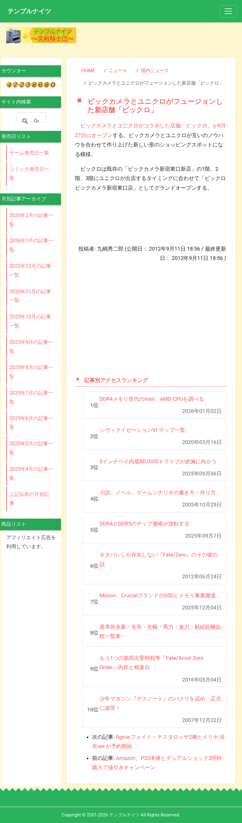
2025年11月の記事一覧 (30, 296)
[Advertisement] (161, 36)
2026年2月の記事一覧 (31, 219)
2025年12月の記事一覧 (30, 270)
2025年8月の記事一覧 (31, 371)
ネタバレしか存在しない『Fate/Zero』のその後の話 (159, 559)
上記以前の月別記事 (29, 498)
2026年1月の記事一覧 (31, 245)
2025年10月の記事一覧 (30, 321)
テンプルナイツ (29, 11)
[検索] (36, 121)
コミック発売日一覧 (29, 173)
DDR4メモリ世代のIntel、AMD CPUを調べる (152, 399)
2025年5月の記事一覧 (31, 448)
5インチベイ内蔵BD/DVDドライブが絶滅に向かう (158, 461)
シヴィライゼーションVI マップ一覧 (142, 430)
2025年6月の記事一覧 (31, 422)
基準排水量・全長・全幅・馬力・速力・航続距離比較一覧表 (160, 632)
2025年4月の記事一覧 (31, 473)
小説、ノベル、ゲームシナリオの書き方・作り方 (158, 492)
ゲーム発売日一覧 (29, 153)
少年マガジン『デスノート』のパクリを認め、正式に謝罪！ (160, 703)
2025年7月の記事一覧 (31, 397)
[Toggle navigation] (228, 11)
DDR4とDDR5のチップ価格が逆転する (144, 523)
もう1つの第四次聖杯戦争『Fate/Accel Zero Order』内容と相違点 (151, 663)
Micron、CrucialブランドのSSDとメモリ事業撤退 (158, 595)
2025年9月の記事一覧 (31, 346)
